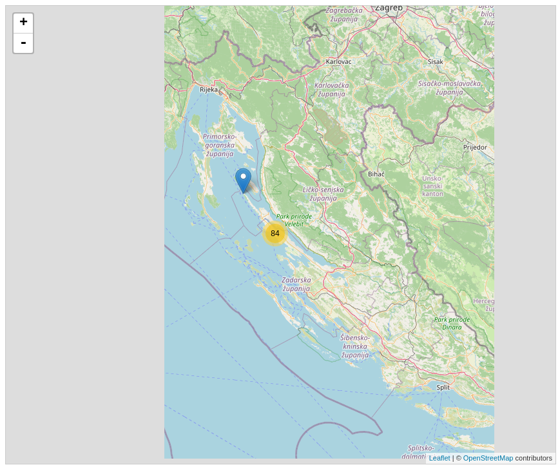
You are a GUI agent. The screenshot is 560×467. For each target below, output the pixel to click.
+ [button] (23, 23)
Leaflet (439, 458)
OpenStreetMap (488, 458)
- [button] (23, 43)
